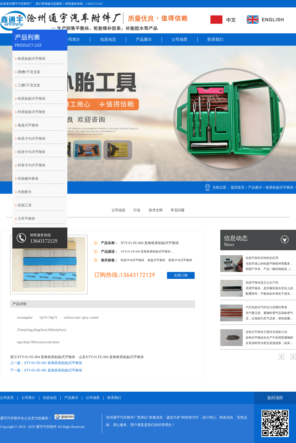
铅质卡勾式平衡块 (31, 152)
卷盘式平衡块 (28, 125)
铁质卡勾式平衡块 (31, 138)
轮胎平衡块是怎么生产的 (262, 282)
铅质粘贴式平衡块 (31, 98)
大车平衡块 (26, 218)
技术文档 (156, 210)
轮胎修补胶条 (28, 178)
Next (293, 356)
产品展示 (144, 39)
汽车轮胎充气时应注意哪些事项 (266, 307)
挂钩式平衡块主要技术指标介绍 (266, 332)
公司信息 (118, 210)
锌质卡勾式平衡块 (31, 165)
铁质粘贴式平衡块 (279, 187)
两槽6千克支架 (29, 72)
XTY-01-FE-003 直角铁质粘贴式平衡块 (53, 363)
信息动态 (108, 39)
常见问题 (178, 210)
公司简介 (72, 39)
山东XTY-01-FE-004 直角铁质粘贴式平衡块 (111, 357)
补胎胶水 (25, 192)
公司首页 (7, 398)
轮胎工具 (25, 205)
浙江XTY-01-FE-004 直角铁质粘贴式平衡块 (42, 357)
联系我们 (215, 39)
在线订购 (181, 275)
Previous (281, 356)
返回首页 (237, 187)
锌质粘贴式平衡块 (31, 112)
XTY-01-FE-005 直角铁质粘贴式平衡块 (53, 370)
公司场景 (179, 39)
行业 (136, 210)
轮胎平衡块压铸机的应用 (262, 258)
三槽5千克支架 (29, 85)
